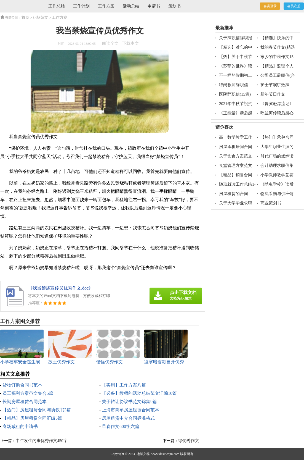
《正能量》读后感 (235, 113)
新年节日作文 (272, 94)
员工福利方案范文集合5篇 (27, 393)
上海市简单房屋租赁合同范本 (130, 410)
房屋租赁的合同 (233, 193)
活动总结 (131, 6)
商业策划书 (270, 203)
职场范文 (40, 17)
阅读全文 (110, 43)
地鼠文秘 (143, 454)
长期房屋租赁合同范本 (24, 401)
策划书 (174, 6)
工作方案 (106, 6)
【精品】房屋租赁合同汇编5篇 (32, 418)
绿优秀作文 (188, 440)
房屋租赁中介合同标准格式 (128, 418)
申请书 (154, 6)
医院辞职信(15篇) (235, 94)
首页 (25, 17)
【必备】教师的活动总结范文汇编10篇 (139, 393)
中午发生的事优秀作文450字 (42, 440)
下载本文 (130, 43)
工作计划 (81, 6)
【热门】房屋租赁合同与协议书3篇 (36, 410)
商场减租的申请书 (20, 426)
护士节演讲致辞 (274, 85)
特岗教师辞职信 (233, 85)
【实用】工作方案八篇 (124, 385)
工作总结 (56, 6)
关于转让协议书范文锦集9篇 (129, 401)
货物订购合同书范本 (22, 385)
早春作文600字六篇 (120, 426)
